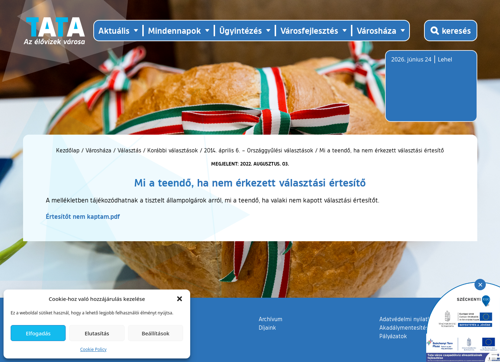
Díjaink (267, 327)
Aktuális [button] (114, 30)
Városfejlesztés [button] (309, 30)
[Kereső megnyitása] (450, 30)
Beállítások (155, 333)
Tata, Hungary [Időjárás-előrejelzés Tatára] (431, 90)
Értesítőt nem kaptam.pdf (83, 216)
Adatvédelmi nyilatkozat (410, 319)
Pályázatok (393, 336)
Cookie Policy (93, 349)
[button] (179, 298)
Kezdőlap (68, 150)
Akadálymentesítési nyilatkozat (419, 327)
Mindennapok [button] (174, 30)
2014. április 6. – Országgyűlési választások (258, 150)
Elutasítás (96, 333)
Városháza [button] (376, 30)
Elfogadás (38, 333)
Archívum (270, 319)
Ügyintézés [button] (240, 30)
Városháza (98, 150)
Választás (129, 150)
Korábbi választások (172, 150)
